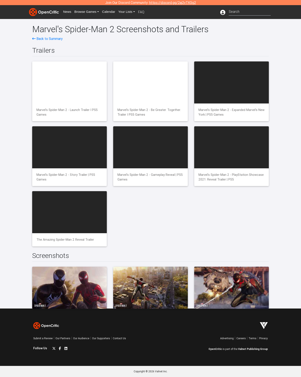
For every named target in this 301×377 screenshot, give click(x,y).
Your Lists (129, 12)
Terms (252, 338)
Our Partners (62, 338)
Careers (241, 338)
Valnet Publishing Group (253, 349)
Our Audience (81, 338)
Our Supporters (101, 338)
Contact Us (119, 338)
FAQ (145, 12)
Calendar (111, 12)
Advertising (227, 338)
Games (87, 12)
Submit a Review (43, 338)
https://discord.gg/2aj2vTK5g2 (172, 2)
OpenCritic (215, 349)
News (68, 12)
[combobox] (250, 11)
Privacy (263, 338)
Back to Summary (47, 38)
